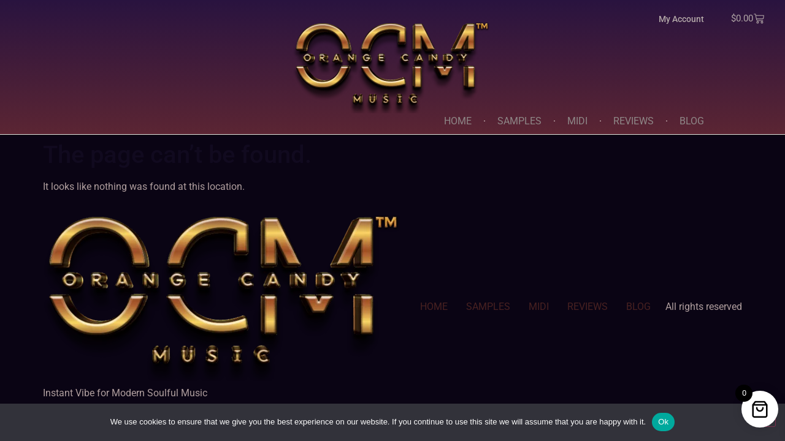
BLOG (692, 121)
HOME (458, 121)
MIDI (577, 121)
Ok (663, 421)
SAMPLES (519, 121)
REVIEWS (633, 121)
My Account (681, 19)
